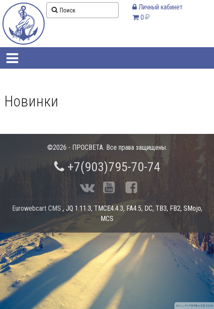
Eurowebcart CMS (36, 208)
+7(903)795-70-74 (107, 166)
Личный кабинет (157, 7)
